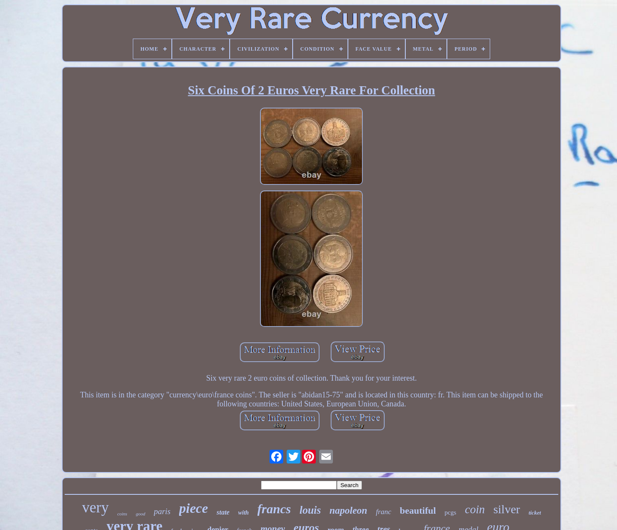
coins (122, 513)
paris (162, 511)
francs (274, 509)
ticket (535, 512)
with (243, 512)
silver (506, 509)
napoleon (348, 510)
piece (193, 508)
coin (475, 509)
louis (310, 510)
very (95, 507)
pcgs (450, 512)
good (140, 513)
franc (383, 512)
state (222, 512)
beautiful (418, 510)
